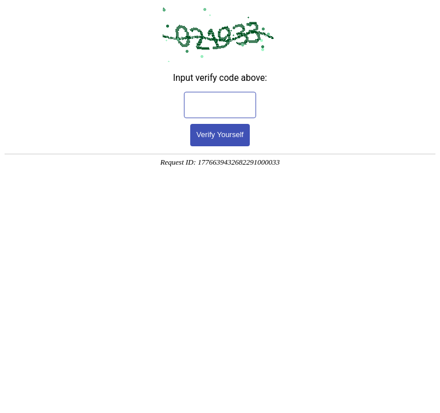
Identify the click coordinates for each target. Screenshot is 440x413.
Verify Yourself (220, 134)
